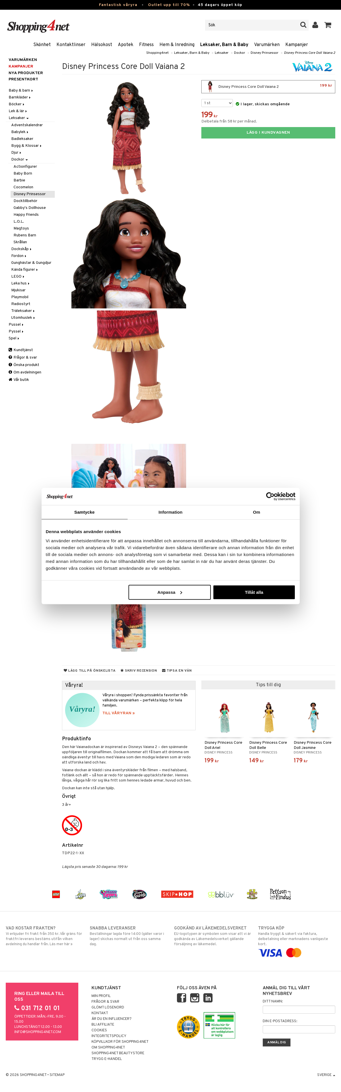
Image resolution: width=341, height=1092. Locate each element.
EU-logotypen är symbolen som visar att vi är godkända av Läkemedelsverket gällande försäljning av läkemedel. (212, 936)
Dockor (239, 53)
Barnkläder (20, 97)
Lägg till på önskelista (90, 670)
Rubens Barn (24, 235)
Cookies (99, 1030)
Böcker (17, 104)
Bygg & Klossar (26, 145)
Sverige (326, 1075)
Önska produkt (24, 365)
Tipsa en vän (177, 670)
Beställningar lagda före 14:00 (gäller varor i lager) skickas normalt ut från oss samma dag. (128, 936)
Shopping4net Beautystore (117, 1053)
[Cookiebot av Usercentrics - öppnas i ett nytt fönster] (270, 496)
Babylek (20, 132)
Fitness (146, 45)
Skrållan (20, 242)
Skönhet (42, 45)
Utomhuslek (23, 317)
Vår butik (19, 379)
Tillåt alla (254, 591)
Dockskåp (21, 249)
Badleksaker (22, 138)
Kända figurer (25, 269)
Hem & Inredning (176, 45)
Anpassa (169, 591)
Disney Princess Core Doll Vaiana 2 (309, 53)
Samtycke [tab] (84, 512)
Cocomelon (23, 187)
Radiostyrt (20, 304)
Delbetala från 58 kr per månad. (229, 121)
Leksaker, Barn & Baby (224, 45)
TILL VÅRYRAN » (118, 713)
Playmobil (19, 297)
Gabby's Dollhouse (29, 207)
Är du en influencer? (111, 1019)
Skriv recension (138, 670)
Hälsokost (101, 45)
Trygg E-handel (106, 1059)
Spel (14, 338)
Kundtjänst (21, 350)
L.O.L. (18, 221)
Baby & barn (21, 90)
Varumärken (267, 45)
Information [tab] (171, 512)
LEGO (18, 276)
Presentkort (23, 79)
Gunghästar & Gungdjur (31, 262)
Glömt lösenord (107, 1007)
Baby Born (22, 173)
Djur (16, 152)
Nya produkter (26, 73)
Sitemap (57, 1075)
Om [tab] (256, 512)
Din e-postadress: (280, 1021)
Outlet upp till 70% (169, 5)
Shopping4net (157, 53)
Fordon (19, 256)
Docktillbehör (25, 201)
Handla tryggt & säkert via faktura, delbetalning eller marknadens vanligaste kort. (296, 940)
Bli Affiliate (102, 1024)
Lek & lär (18, 111)
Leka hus (20, 283)
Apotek (125, 45)
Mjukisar (18, 290)
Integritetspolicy (108, 1036)
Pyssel (16, 331)
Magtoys (21, 228)
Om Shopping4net (108, 1047)
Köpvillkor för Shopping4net (120, 1042)
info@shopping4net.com (37, 1032)
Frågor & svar (23, 357)
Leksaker (222, 53)
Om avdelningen (25, 372)
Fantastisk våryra (118, 5)
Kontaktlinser (70, 45)
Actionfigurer (25, 166)
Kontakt (99, 1013)
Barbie (19, 180)
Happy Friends (26, 214)
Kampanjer (296, 45)
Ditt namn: (273, 1001)
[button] (328, 25)
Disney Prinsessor (264, 53)
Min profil (101, 996)
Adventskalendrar (27, 125)
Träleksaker (23, 310)
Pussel (16, 324)
